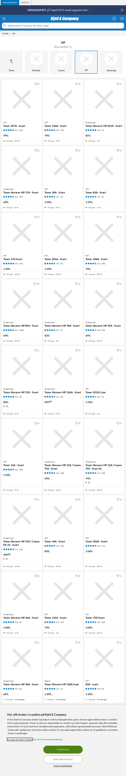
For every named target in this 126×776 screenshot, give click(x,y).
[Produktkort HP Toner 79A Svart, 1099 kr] (104, 591)
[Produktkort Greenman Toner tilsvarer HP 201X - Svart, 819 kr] (104, 99)
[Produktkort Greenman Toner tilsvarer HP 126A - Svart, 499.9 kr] (63, 366)
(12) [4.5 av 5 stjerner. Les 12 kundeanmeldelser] (21, 549)
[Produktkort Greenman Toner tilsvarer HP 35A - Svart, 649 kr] (104, 299)
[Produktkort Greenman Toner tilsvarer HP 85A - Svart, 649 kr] (22, 299)
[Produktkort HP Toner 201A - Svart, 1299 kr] (63, 233)
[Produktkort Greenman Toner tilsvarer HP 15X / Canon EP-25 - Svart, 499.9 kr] (22, 515)
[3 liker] (36, 217)
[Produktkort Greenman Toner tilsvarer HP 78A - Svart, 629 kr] (63, 299)
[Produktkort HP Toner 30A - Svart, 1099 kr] (63, 166)
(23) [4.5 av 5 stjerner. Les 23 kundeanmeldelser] (103, 473)
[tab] (10, 2)
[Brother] (36, 62)
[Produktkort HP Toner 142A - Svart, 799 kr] (63, 99)
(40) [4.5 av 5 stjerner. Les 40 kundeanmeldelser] (103, 263)
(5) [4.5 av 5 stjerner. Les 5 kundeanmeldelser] (61, 197)
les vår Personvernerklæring (47, 739)
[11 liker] (36, 284)
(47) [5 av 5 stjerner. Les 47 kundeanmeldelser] (21, 263)
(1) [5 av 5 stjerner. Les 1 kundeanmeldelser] (61, 689)
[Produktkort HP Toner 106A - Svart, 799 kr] (104, 233)
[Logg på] (114, 18)
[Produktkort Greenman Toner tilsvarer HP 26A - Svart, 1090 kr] (22, 591)
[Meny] (4, 19)
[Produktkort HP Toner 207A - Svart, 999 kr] (22, 99)
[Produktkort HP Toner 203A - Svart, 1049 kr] (104, 515)
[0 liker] (36, 84)
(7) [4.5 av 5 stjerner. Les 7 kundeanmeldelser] (102, 197)
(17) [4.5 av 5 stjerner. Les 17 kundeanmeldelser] (103, 546)
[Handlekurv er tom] (122, 18)
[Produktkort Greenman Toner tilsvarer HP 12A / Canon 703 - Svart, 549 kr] (63, 439)
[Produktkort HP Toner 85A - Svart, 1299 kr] (104, 166)
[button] (71, 47)
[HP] (86, 62)
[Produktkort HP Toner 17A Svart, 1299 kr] (22, 233)
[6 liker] (36, 423)
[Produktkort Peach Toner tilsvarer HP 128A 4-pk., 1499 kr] (63, 658)
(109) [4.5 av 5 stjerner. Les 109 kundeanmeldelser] (21, 330)
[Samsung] (111, 62)
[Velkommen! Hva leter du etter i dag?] (65, 26)
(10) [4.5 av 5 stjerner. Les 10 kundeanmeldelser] (21, 469)
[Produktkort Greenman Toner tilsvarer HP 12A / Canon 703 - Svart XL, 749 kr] (104, 439)
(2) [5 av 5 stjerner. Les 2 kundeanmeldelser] (102, 130)
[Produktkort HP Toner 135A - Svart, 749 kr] (63, 591)
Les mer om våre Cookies (19, 739)
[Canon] (61, 62)
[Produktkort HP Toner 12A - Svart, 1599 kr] (22, 439)
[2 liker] (119, 84)
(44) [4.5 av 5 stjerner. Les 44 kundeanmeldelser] (62, 473)
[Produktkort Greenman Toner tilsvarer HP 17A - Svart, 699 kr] (22, 166)
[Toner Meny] (10, 33)
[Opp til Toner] (11, 62)
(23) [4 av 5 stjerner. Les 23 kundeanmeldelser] (103, 330)
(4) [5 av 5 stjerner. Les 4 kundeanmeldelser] (20, 689)
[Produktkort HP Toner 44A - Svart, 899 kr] (63, 515)
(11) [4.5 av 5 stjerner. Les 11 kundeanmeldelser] (62, 130)
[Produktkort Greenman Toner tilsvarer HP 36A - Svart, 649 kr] (22, 658)
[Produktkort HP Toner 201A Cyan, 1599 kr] (104, 366)
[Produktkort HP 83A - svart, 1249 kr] (104, 658)
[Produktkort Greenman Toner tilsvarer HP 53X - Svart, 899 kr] (22, 366)
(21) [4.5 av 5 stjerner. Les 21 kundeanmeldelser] (21, 130)
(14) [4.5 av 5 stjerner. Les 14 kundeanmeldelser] (103, 622)
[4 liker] (77, 423)
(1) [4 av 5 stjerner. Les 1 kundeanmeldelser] (102, 397)
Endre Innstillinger (63, 765)
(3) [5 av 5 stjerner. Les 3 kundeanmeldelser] (20, 397)
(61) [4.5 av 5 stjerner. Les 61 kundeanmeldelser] (62, 546)
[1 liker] (77, 150)
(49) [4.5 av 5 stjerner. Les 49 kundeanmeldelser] (21, 197)
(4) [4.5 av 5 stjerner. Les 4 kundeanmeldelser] (61, 397)
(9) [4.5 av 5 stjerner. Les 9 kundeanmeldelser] (61, 263)
